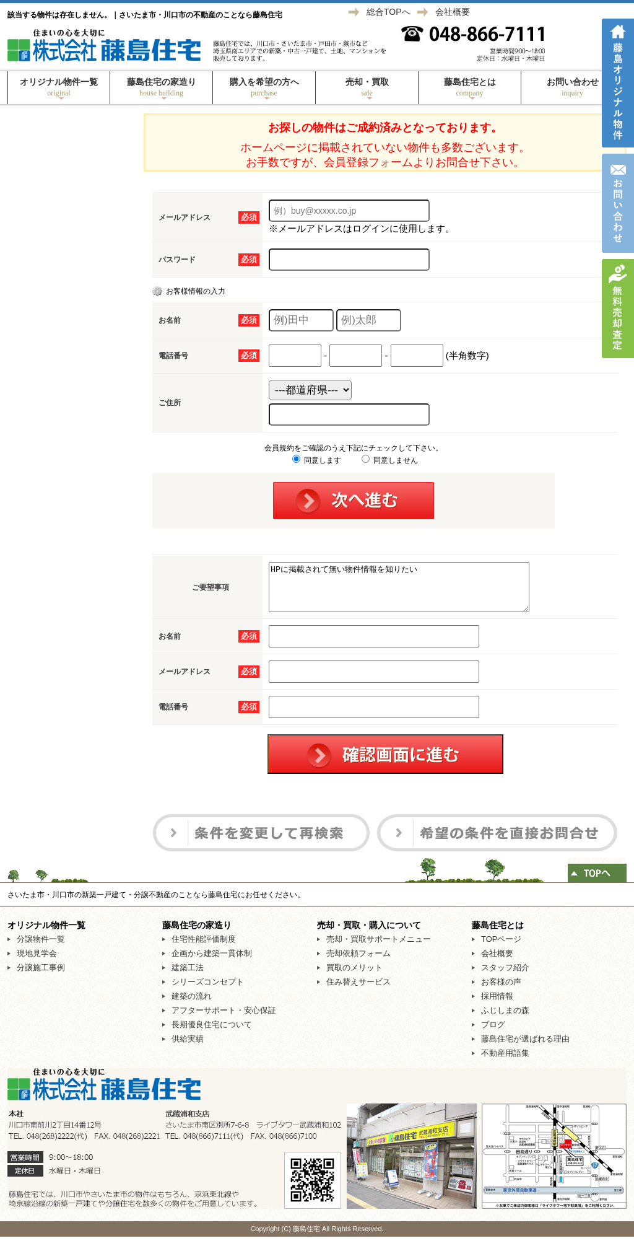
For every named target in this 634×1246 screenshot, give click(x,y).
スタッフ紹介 (505, 976)
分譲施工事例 (41, 976)
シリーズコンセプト (208, 991)
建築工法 (188, 976)
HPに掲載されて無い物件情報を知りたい (414, 591)
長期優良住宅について (212, 1033)
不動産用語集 (505, 1062)
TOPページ (501, 948)
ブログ (493, 1033)
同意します (316, 460)
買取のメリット (354, 976)
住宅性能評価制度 (204, 948)
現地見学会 (37, 962)
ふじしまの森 (505, 1019)
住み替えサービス (358, 991)
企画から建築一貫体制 (212, 962)
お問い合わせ (572, 87)
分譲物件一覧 (41, 948)
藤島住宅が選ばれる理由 (525, 1048)
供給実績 (188, 1048)
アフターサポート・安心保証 (224, 1019)
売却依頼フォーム (358, 962)
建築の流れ (192, 1005)
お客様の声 (501, 991)
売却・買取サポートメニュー (378, 948)
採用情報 (497, 1005)
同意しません (390, 460)
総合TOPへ (388, 12)
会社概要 (452, 12)
